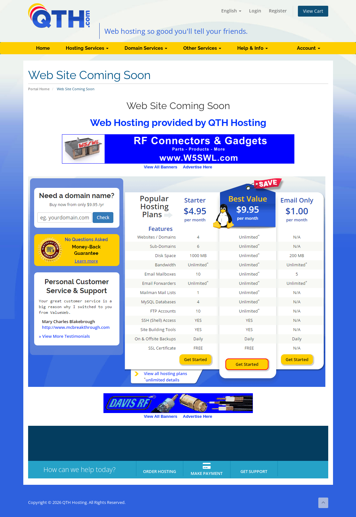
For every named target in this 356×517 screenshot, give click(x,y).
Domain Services (146, 48)
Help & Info (252, 48)
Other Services (202, 48)
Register (278, 11)
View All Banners (160, 167)
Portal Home (38, 88)
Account (308, 48)
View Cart (313, 11)
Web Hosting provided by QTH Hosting (178, 122)
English (231, 11)
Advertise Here (197, 167)
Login (255, 11)
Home (43, 48)
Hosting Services (87, 48)
